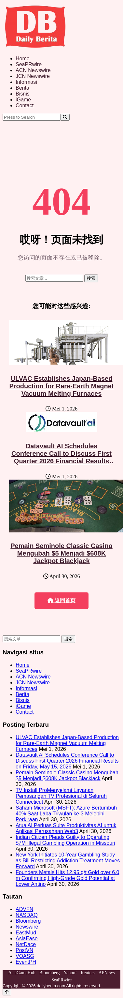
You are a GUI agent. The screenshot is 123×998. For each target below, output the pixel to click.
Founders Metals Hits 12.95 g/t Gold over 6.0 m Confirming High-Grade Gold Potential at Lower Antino (67, 878)
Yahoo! (70, 972)
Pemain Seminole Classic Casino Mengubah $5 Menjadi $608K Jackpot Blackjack (61, 553)
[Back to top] (7, 992)
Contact (25, 105)
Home (23, 58)
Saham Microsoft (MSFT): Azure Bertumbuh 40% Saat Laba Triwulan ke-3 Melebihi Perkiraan (66, 813)
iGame (23, 99)
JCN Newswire (33, 76)
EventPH (26, 962)
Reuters (88, 972)
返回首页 (61, 600)
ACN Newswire (33, 70)
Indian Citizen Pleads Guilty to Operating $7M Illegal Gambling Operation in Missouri (65, 840)
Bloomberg (28, 921)
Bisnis (23, 94)
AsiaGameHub (21, 972)
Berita (22, 88)
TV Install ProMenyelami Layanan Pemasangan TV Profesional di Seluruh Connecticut (61, 796)
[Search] (65, 117)
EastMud (26, 932)
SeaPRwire (29, 64)
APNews (107, 972)
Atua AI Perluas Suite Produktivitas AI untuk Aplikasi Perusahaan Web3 (66, 828)
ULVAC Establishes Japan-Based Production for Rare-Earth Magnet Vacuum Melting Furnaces (61, 386)
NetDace (26, 944)
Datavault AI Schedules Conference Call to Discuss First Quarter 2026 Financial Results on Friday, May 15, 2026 (61, 457)
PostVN (24, 950)
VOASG (25, 956)
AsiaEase (27, 938)
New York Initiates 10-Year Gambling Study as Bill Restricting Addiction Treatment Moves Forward (68, 860)
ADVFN (24, 909)
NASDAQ (27, 915)
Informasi (26, 82)
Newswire (27, 927)
